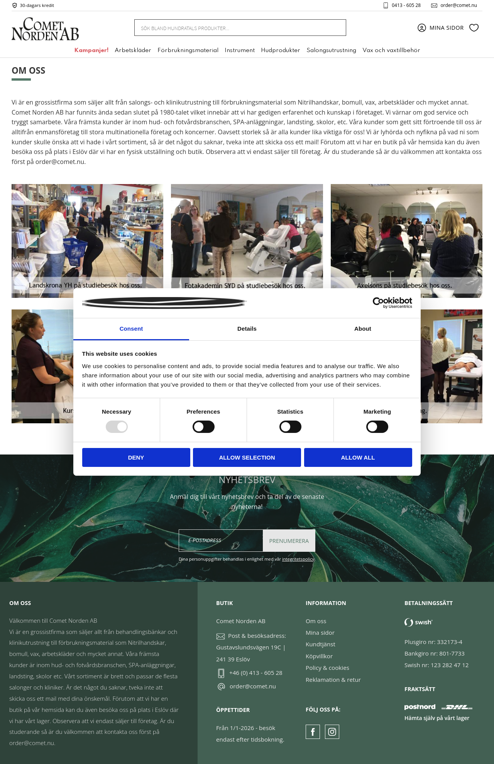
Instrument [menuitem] (240, 51)
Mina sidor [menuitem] (447, 28)
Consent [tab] (131, 328)
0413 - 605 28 (405, 5)
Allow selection (247, 457)
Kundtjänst (320, 644)
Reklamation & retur (333, 679)
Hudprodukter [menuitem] (280, 51)
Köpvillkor (319, 656)
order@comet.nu (458, 5)
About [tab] (362, 328)
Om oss (316, 621)
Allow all (358, 457)
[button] (474, 28)
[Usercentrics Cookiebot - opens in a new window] (378, 303)
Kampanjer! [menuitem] (91, 51)
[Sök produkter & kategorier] (231, 27)
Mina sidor (320, 632)
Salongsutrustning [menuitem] (331, 51)
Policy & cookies (327, 667)
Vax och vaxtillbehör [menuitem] (391, 51)
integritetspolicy (298, 559)
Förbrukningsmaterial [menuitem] (187, 51)
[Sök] (336, 28)
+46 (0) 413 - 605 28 (256, 672)
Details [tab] (247, 328)
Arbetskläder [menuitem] (133, 51)
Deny (136, 457)
